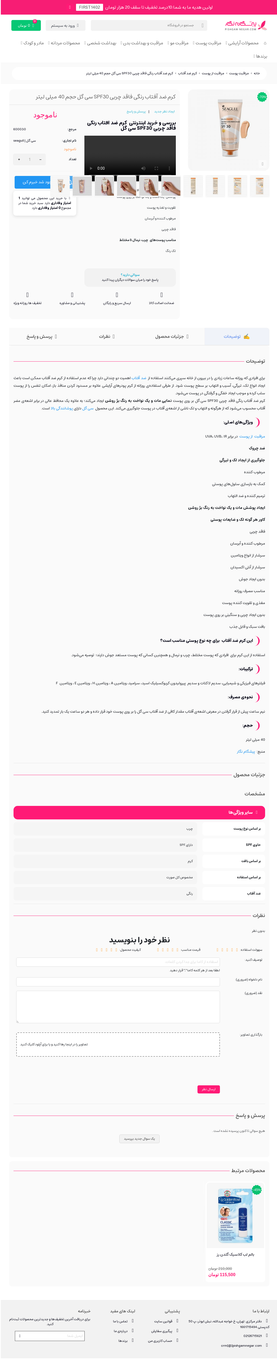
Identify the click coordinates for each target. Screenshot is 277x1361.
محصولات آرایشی (242, 43)
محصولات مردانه (64, 43)
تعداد (71, 159)
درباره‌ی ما (123, 1331)
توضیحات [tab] (231, 336)
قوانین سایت (166, 1321)
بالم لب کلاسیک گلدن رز (234, 1254)
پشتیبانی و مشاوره (71, 303)
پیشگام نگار (245, 751)
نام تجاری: (68, 140)
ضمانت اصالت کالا (160, 303)
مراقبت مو (178, 43)
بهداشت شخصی (101, 43)
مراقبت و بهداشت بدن (142, 43)
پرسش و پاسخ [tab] (38, 336)
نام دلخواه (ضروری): (248, 979)
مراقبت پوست (207, 43)
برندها (260, 56)
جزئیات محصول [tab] (168, 336)
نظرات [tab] (103, 336)
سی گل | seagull (23, 140)
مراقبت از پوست (251, 436)
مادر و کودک (33, 43)
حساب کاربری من (163, 1340)
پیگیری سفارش (164, 1331)
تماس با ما (123, 1321)
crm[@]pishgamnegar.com (244, 1345)
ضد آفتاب (138, 378)
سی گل (87, 408)
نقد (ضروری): (252, 993)
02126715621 (256, 1335)
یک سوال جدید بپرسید (138, 1139)
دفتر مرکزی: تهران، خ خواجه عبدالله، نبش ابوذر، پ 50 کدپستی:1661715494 (228, 1323)
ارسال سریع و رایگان (116, 303)
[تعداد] (28, 159)
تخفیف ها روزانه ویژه (27, 303)
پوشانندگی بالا (60, 408)
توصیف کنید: (253, 960)
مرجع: (71, 129)
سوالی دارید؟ (129, 275)
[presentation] (178, 1074)
